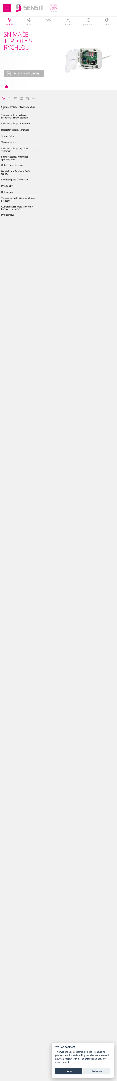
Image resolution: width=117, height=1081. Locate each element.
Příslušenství (7, 215)
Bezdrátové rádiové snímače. (15, 130)
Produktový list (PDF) (23, 73)
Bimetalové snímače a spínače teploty (15, 172)
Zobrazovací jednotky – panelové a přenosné (18, 199)
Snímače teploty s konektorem (16, 123)
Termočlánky (7, 136)
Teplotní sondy (8, 142)
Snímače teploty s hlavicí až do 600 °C (18, 108)
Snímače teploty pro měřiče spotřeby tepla (14, 157)
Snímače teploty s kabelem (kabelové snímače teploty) (14, 116)
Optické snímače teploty (13, 165)
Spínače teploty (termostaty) (15, 179)
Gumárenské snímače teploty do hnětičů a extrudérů (17, 207)
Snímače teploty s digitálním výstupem (15, 149)
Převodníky (7, 186)
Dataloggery (7, 192)
